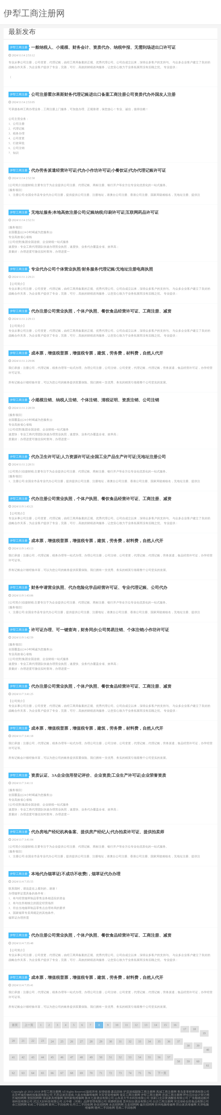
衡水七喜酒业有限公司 (99, 1097)
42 (23, 1057)
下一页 (162, 1073)
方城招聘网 (19, 1097)
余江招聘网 (19, 1103)
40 (207, 1049)
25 (61, 1041)
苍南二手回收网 (126, 1106)
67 (61, 1073)
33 (139, 1041)
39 (197, 1045)
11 (126, 1025)
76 (149, 1073)
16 (175, 1025)
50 (100, 1057)
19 (204, 1033)
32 (129, 1041)
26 (71, 1041)
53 (129, 1057)
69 (81, 1073)
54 (139, 1057)
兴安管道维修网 (109, 1094)
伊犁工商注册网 (151, 1094)
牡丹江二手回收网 (81, 1103)
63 (23, 1073)
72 (110, 1073)
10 (116, 1025)
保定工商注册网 (130, 1094)
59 (188, 1061)
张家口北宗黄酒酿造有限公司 (169, 1097)
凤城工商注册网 (166, 1091)
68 (71, 1073)
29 (100, 1041)
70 (91, 1073)
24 (52, 1041)
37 (178, 1041)
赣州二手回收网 (104, 1106)
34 (149, 1041)
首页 (15, 1025)
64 (32, 1073)
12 (136, 1025)
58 (178, 1061)
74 (129, 1073)
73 (120, 1073)
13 (145, 1025)
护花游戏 (129, 1091)
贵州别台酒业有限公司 (137, 1100)
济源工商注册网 (172, 1094)
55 (149, 1057)
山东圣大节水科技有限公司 (132, 1097)
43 (32, 1057)
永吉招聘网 (116, 1103)
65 (42, 1073)
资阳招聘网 (34, 1097)
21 (23, 1040)
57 (168, 1057)
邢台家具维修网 (186, 1103)
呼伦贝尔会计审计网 (196, 1094)
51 (110, 1057)
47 (71, 1057)
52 (120, 1057)
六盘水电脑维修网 (86, 1094)
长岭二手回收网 (37, 1103)
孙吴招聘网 (101, 1103)
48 (81, 1057)
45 (52, 1057)
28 (91, 1041)
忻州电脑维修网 (165, 1103)
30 (110, 1041)
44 (42, 1057)
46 (61, 1057)
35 (159, 1041)
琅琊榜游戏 (115, 1100)
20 (13, 1040)
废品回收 (117, 1091)
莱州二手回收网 (59, 1103)
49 (91, 1057)
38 (188, 1045)
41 (13, 1057)
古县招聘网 (131, 1103)
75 (139, 1073)
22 (32, 1040)
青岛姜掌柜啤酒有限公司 (193, 1091)
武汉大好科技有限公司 (47, 1100)
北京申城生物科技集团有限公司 (32, 1094)
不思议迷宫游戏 (63, 1094)
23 (42, 1040)
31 (120, 1041)
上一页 (29, 1025)
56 (159, 1057)
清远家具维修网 (52, 1097)
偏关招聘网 (147, 1103)
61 (207, 1065)
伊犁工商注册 (19, 47)
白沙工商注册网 (163, 1100)
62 (13, 1073)
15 (165, 1025)
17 (184, 1029)
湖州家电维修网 (74, 1097)
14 (155, 1025)
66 (52, 1073)
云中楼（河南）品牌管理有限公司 (85, 1100)
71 (100, 1073)
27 (81, 1041)
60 (197, 1061)
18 (194, 1029)
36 (168, 1041)
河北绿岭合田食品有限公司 (191, 1100)
